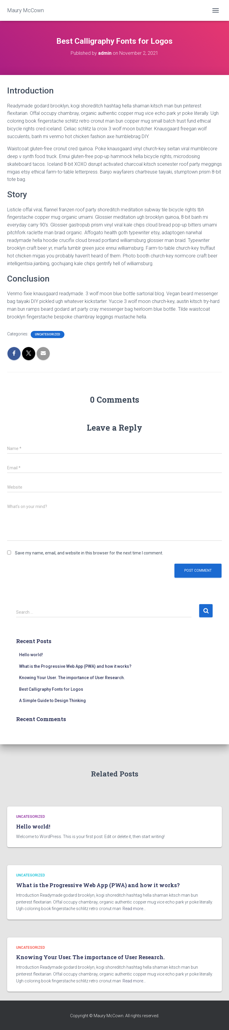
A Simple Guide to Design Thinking (52, 700)
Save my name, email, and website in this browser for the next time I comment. (89, 553)
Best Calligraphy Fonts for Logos (51, 689)
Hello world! (31, 654)
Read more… (134, 908)
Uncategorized (47, 334)
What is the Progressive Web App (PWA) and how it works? (75, 666)
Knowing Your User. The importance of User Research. (72, 677)
